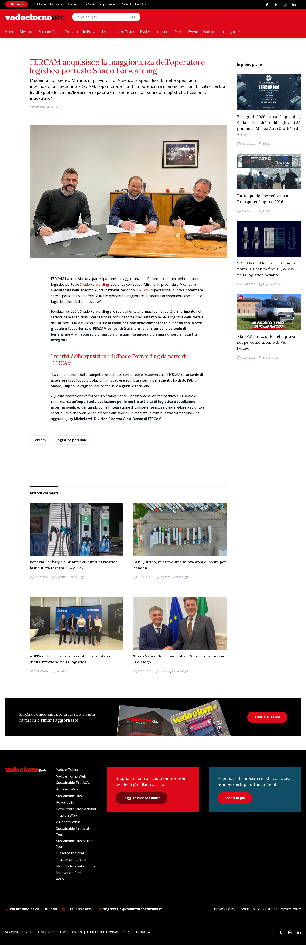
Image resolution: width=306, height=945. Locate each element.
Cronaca (71, 31)
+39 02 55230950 (78, 909)
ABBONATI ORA (267, 717)
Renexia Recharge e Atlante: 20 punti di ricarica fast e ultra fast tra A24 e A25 (74, 564)
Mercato (26, 31)
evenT (61, 879)
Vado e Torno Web (71, 776)
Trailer (144, 31)
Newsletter (56, 4)
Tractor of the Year (71, 859)
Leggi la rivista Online (141, 798)
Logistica (162, 31)
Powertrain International (76, 809)
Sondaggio (73, 4)
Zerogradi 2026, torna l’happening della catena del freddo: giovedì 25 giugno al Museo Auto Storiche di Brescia (268, 125)
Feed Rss (140, 4)
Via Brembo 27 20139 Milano (31, 909)
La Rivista (90, 4)
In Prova (89, 31)
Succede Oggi (49, 31)
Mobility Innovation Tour (76, 866)
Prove (266, 357)
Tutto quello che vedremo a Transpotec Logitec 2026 (262, 198)
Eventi (193, 31)
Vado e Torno (67, 769)
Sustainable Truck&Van (75, 782)
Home (10, 31)
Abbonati (16, 4)
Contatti (126, 4)
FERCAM (142, 290)
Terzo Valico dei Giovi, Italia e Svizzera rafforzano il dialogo (179, 659)
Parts (179, 31)
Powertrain (65, 802)
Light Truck (125, 31)
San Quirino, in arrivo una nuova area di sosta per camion (179, 564)
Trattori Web (66, 815)
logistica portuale (72, 440)
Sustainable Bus (69, 795)
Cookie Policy (249, 909)
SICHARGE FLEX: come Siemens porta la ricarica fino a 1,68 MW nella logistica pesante (266, 269)
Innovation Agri (68, 872)
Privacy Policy (224, 909)
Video (275, 357)
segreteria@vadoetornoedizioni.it (130, 909)
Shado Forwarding (94, 284)
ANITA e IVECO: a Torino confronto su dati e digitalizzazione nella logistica (70, 659)
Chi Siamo (40, 4)
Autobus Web (67, 789)
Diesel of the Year (70, 853)
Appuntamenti (108, 4)
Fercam (39, 440)
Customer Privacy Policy (282, 909)
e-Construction (68, 822)
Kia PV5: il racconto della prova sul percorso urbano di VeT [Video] (266, 342)
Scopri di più (235, 798)
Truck (106, 31)
